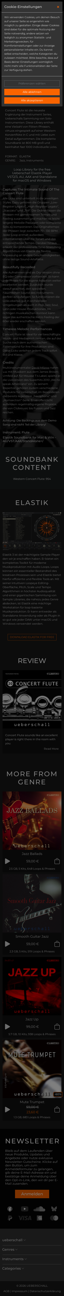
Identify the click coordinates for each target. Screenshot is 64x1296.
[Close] (58, 7)
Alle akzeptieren (32, 100)
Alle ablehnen (32, 92)
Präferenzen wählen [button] (32, 83)
